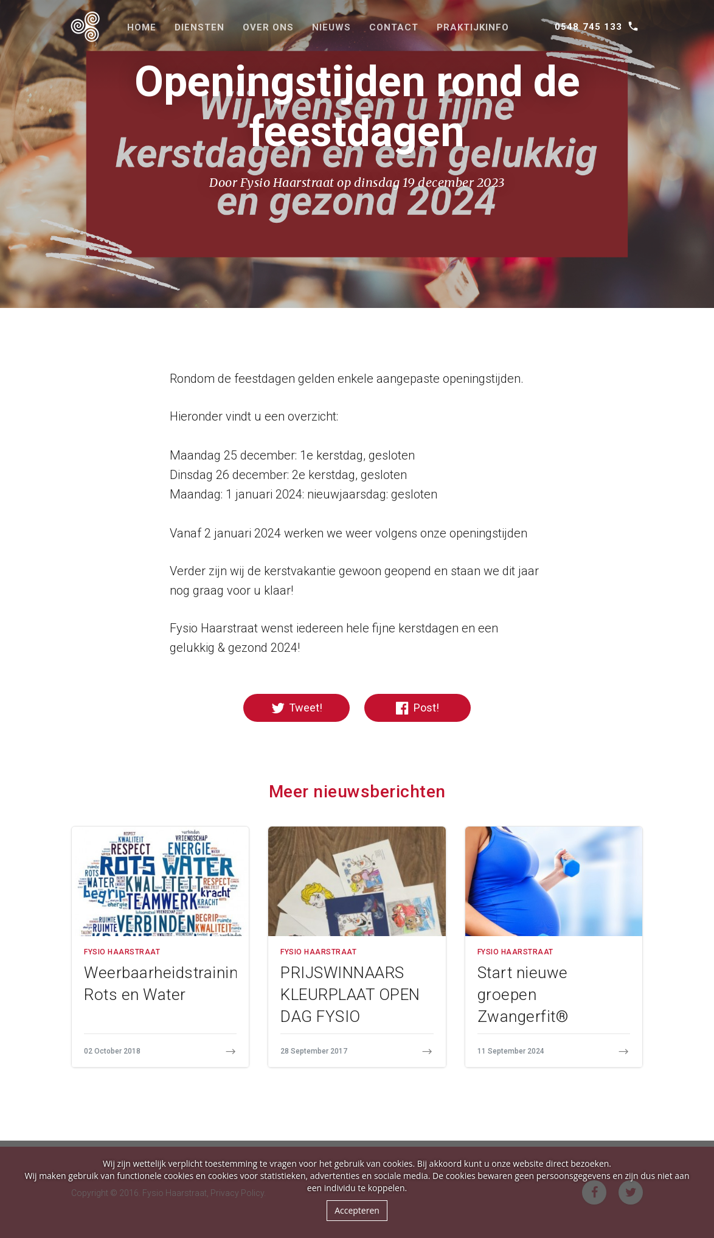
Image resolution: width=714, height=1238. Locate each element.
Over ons (268, 27)
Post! (417, 708)
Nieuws (331, 27)
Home (141, 27)
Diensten (199, 27)
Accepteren (357, 1210)
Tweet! (296, 708)
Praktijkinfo (473, 27)
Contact (393, 27)
